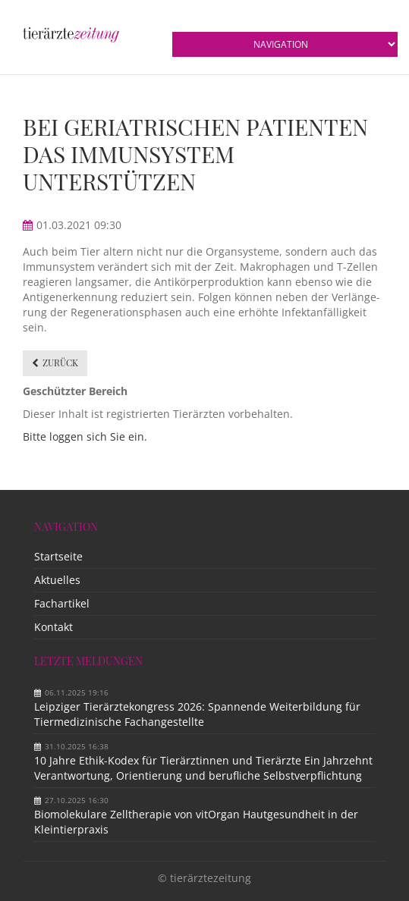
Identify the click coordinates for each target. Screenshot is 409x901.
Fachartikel (62, 603)
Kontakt (53, 627)
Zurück (60, 362)
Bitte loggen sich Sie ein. (85, 436)
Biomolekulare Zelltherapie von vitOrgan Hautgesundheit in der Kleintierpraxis (196, 822)
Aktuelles (57, 580)
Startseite (58, 556)
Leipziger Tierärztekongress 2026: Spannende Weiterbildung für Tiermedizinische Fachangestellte (197, 714)
